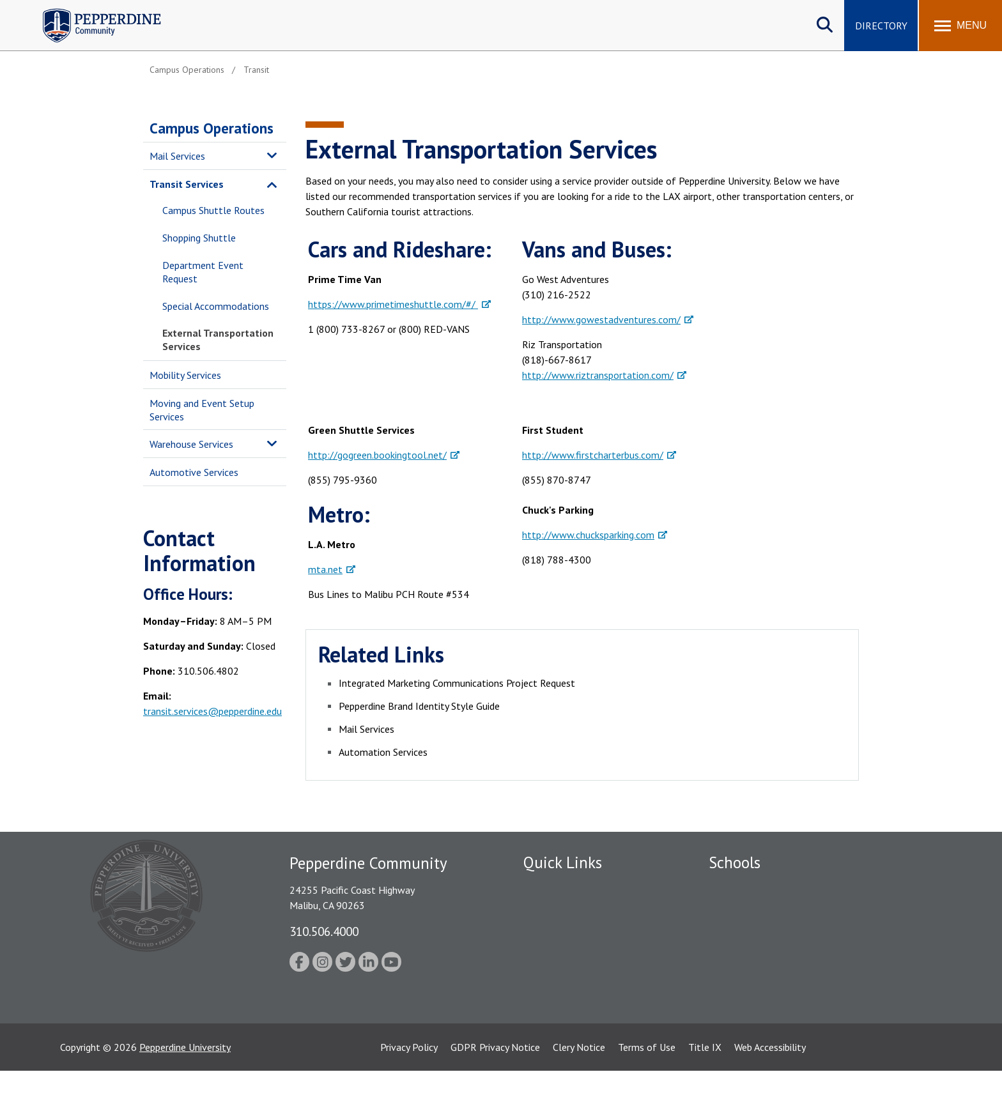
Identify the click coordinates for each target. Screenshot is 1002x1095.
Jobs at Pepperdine (563, 953)
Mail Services (177, 155)
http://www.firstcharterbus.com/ (592, 454)
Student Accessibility (567, 975)
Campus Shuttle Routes (213, 210)
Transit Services (187, 184)
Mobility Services (185, 375)
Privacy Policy (409, 1071)
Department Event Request (202, 272)
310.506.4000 (323, 931)
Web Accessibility (770, 1071)
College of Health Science (765, 998)
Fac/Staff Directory (565, 886)
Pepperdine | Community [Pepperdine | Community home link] (92, 11)
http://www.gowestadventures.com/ (601, 319)
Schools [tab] (734, 862)
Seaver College (741, 886)
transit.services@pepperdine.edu (212, 711)
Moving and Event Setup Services (202, 410)
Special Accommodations (215, 306)
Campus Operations (212, 128)
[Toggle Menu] (960, 25)
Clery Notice (579, 1071)
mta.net (325, 569)
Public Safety (551, 909)
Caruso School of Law (756, 909)
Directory (881, 25)
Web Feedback (553, 1020)
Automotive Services (194, 472)
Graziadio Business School (764, 931)
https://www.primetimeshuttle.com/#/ (393, 304)
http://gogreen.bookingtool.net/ (377, 454)
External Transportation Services (218, 339)
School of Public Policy (758, 975)
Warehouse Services (191, 444)
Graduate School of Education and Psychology (808, 953)
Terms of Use (646, 1071)
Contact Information (568, 998)
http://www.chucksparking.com (588, 534)
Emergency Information (573, 931)
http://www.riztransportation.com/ (598, 375)
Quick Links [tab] (562, 862)
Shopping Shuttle (199, 237)
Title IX (704, 1071)
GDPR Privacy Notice (495, 1071)
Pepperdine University (185, 1071)
